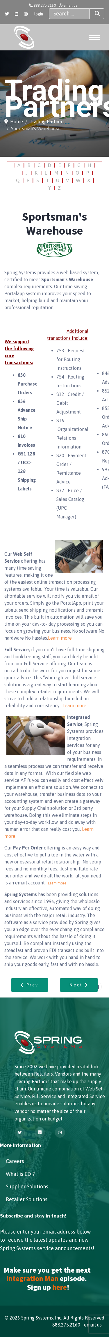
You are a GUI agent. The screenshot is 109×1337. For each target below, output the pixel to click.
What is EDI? (20, 1174)
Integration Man (32, 1278)
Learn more (60, 638)
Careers (15, 1161)
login (38, 14)
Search (92, 13)
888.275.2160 (45, 5)
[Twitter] (7, 14)
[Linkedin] (16, 14)
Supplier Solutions (27, 1186)
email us (70, 5)
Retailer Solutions (26, 1199)
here (59, 1287)
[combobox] (69, 13)
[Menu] (94, 37)
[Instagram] (26, 14)
